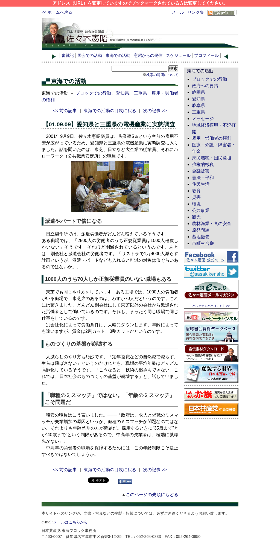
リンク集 (196, 12)
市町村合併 (203, 243)
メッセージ (203, 118)
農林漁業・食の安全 (211, 223)
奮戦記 (68, 55)
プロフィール (206, 55)
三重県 (140, 93)
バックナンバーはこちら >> (211, 305)
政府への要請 (205, 85)
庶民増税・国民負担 (211, 158)
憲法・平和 (203, 177)
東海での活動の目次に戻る (110, 110)
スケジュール (178, 55)
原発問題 (200, 230)
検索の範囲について (162, 75)
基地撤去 (200, 236)
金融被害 (200, 171)
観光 (196, 217)
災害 (196, 197)
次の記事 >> (155, 110)
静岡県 (198, 92)
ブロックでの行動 (93, 93)
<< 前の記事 (65, 110)
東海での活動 (118, 55)
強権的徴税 (203, 164)
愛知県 (122, 93)
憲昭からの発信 (148, 55)
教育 (196, 190)
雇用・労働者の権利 (211, 138)
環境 (196, 204)
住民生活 (200, 184)
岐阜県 (198, 105)
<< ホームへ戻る (57, 12)
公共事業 (200, 210)
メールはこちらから (70, 522)
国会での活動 (89, 55)
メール (178, 12)
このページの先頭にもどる (152, 494)
